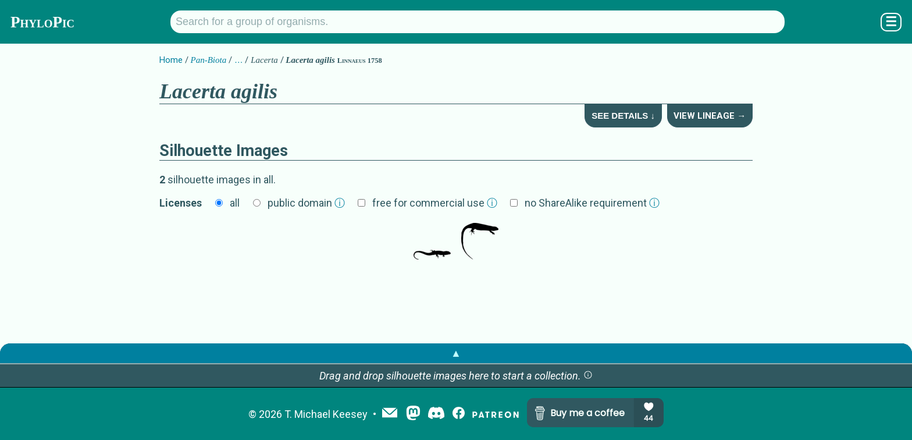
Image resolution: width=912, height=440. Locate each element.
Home (171, 60)
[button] (588, 376)
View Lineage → (710, 116)
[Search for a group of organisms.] (477, 21)
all (235, 203)
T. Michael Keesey (326, 414)
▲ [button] (456, 353)
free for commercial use (434, 203)
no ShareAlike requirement (592, 203)
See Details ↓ (623, 115)
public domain (306, 203)
